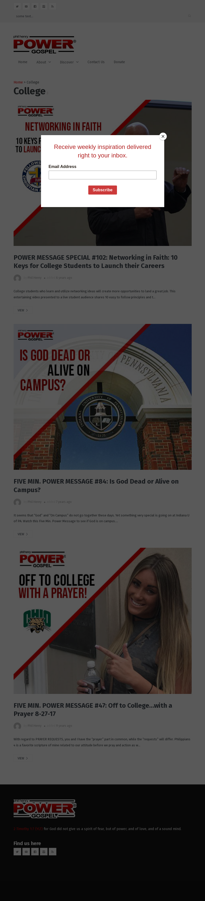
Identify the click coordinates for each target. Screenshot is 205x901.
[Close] (163, 136)
